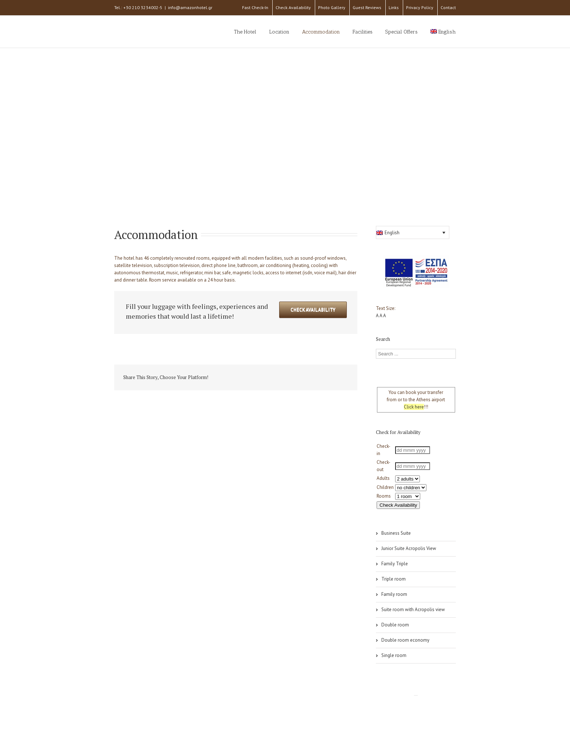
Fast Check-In (255, 7)
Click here (414, 407)
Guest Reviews (367, 7)
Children (385, 487)
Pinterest (326, 378)
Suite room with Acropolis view (413, 609)
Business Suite (396, 533)
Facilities (363, 32)
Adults (383, 478)
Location (279, 32)
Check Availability (293, 7)
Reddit (275, 377)
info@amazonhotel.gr (190, 7)
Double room (395, 625)
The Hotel (245, 32)
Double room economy (405, 640)
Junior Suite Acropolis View (408, 548)
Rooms (384, 496)
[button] (412, 232)
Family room (394, 594)
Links (394, 7)
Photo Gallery (331, 7)
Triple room (393, 579)
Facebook (228, 378)
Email (343, 377)
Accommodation (321, 32)
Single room (393, 655)
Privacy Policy (419, 7)
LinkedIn (258, 377)
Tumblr (291, 378)
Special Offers (401, 32)
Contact (448, 7)
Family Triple (394, 564)
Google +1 (309, 378)
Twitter (243, 378)
